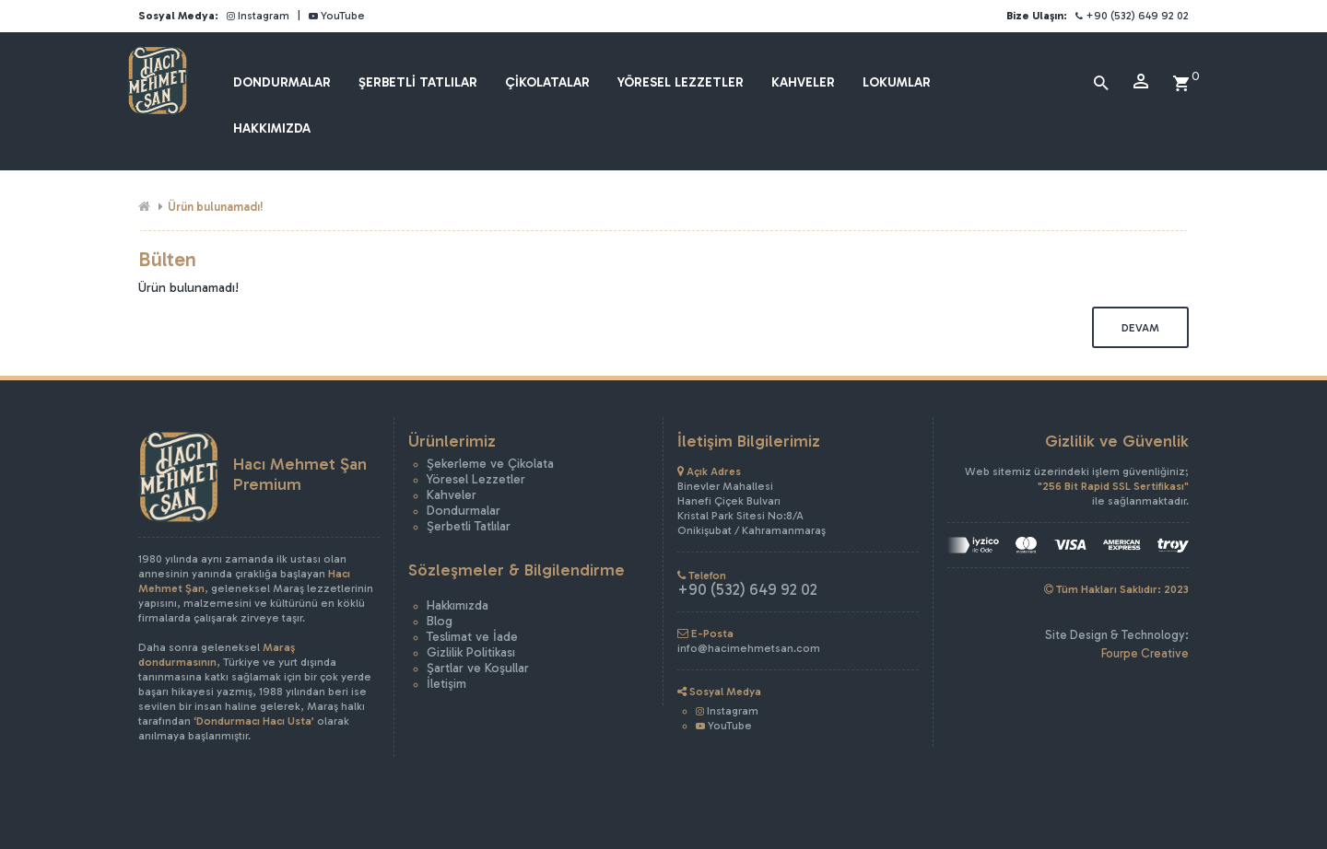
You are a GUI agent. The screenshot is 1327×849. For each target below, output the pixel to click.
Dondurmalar (463, 510)
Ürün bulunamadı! (216, 207)
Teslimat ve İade (472, 637)
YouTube (337, 15)
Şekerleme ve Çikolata (490, 463)
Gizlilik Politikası (471, 652)
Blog (439, 621)
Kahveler (451, 495)
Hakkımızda (457, 605)
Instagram (258, 15)
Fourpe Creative (1145, 653)
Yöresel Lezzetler (476, 479)
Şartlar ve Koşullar (478, 668)
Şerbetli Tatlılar (469, 526)
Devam (1140, 327)
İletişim (446, 684)
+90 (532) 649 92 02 (1132, 15)
